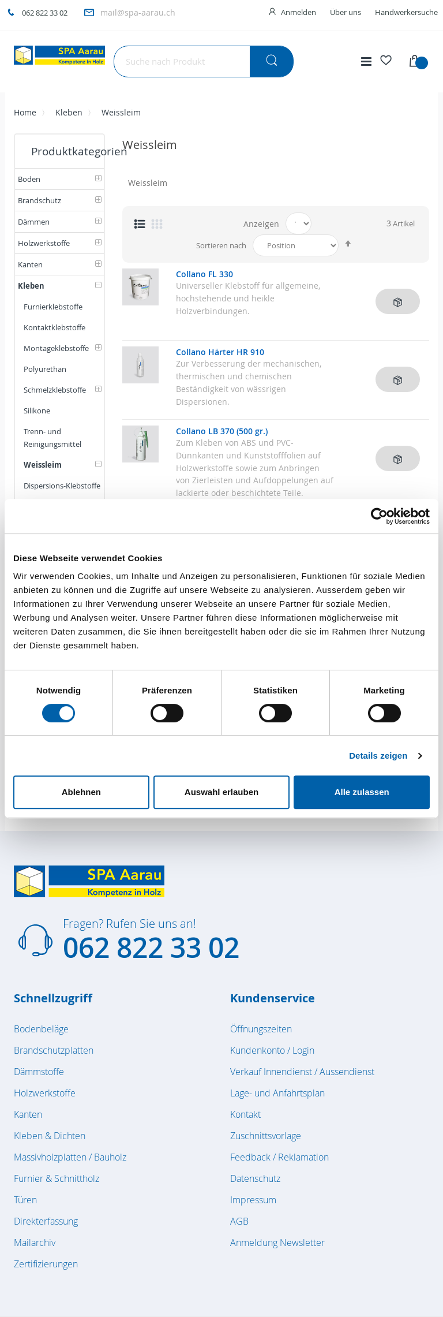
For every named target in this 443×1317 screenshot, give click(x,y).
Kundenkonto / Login (272, 1050)
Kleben (68, 112)
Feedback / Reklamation (279, 1157)
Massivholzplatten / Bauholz (70, 1157)
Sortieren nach (221, 245)
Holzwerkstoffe (45, 1093)
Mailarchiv (34, 1242)
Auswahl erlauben (221, 792)
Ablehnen (81, 792)
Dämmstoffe (39, 1071)
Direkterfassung (46, 1221)
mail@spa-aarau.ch (137, 12)
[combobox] (204, 61)
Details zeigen (378, 755)
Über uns (345, 12)
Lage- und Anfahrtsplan (277, 1093)
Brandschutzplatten (53, 1050)
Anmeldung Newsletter (277, 1242)
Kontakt (245, 1114)
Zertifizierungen (46, 1264)
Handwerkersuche (406, 12)
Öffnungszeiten (261, 1029)
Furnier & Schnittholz (56, 1178)
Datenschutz (255, 1178)
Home (25, 112)
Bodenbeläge (41, 1029)
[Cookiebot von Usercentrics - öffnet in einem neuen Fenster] (379, 516)
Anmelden (298, 12)
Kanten (28, 1114)
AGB (239, 1221)
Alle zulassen (362, 792)
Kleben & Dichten (49, 1135)
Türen (25, 1199)
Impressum (253, 1199)
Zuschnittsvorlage (265, 1135)
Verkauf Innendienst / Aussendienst (302, 1071)
